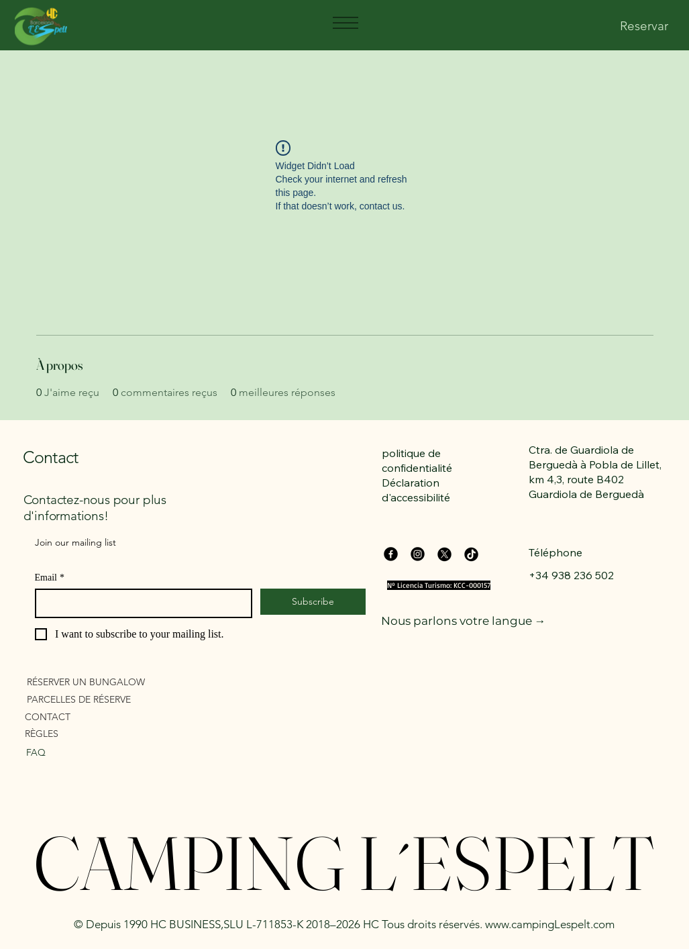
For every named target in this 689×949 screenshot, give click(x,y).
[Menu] (344, 23)
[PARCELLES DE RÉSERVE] (103, 699)
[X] (444, 554)
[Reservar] (644, 26)
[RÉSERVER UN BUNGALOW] (103, 681)
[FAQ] (91, 752)
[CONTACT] (101, 716)
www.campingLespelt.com (550, 924)
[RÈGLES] (101, 733)
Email (49, 577)
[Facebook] (390, 554)
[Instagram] (417, 554)
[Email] (140, 603)
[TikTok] (471, 554)
